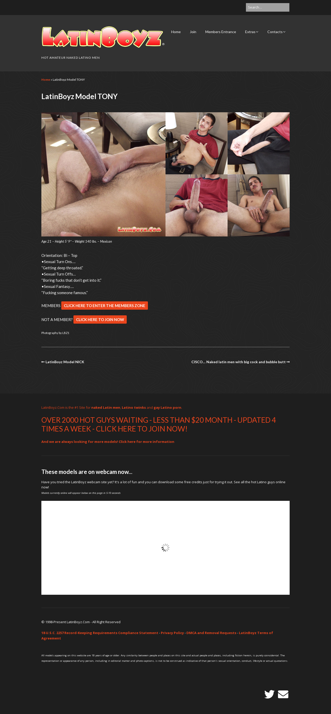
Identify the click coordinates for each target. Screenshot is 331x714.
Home (176, 31)
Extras (250, 31)
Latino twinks (134, 407)
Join (193, 31)
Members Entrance (220, 31)
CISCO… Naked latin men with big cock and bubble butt (238, 362)
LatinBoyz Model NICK (65, 362)
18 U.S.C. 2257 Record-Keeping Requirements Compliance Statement (99, 632)
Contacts (275, 31)
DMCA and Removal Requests (211, 632)
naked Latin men (105, 407)
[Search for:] (268, 7)
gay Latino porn (167, 407)
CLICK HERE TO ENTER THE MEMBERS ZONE (104, 305)
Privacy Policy (172, 632)
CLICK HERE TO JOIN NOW (100, 319)
